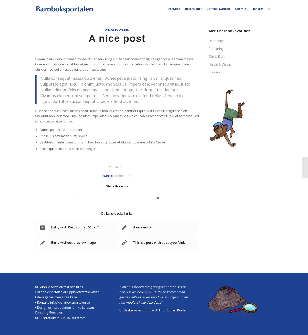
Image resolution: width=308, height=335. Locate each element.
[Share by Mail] (158, 198)
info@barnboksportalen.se (70, 302)
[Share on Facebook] (76, 198)
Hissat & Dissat (220, 64)
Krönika (214, 72)
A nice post (117, 38)
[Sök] (269, 9)
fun (129, 176)
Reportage (217, 41)
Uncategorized (117, 29)
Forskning (216, 49)
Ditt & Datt (217, 56)
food (120, 176)
